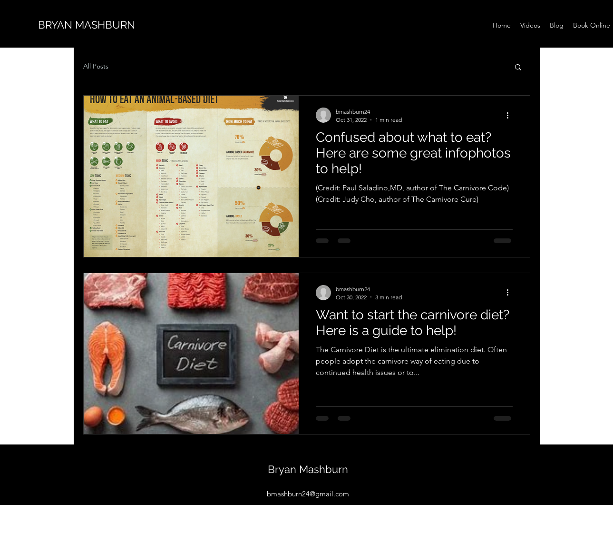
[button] (518, 68)
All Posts (95, 66)
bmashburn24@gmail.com (308, 493)
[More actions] (511, 115)
